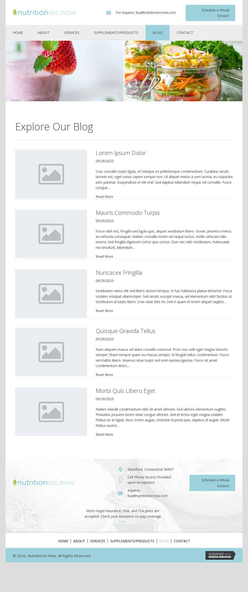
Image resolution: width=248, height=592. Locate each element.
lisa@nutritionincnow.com (156, 12)
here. (123, 521)
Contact (182, 541)
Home (63, 541)
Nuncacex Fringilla (119, 272)
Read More (104, 196)
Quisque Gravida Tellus (125, 331)
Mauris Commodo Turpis (128, 213)
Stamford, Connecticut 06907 (151, 469)
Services (97, 541)
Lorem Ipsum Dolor (121, 153)
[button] (210, 13)
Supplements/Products (132, 541)
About (79, 541)
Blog (164, 541)
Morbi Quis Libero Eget (125, 391)
